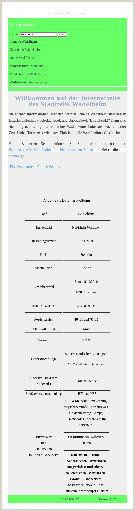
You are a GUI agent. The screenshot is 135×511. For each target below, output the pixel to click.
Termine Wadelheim (23, 41)
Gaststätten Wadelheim (25, 49)
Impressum (107, 499)
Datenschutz (68, 499)
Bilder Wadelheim (22, 58)
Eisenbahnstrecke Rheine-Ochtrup (35, 167)
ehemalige (16, 156)
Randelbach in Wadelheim (27, 74)
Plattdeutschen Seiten (76, 150)
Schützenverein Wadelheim (30, 150)
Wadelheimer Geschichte (26, 66)
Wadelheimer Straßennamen (29, 82)
